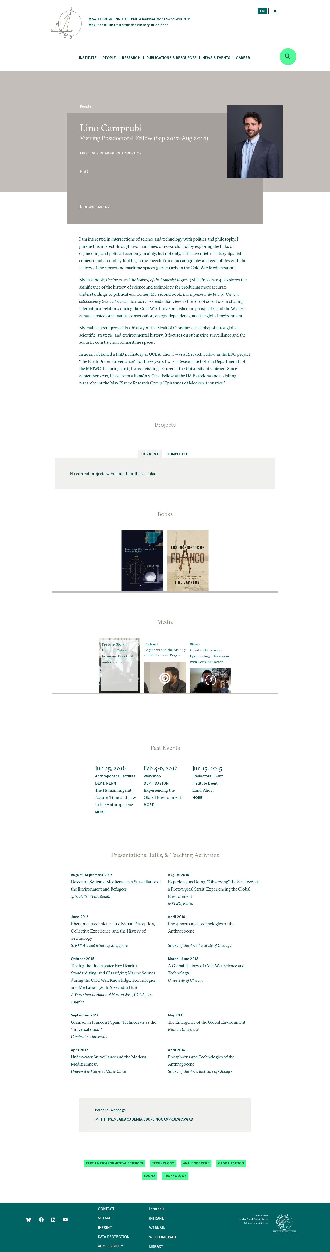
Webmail (157, 1227)
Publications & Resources (171, 57)
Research (131, 57)
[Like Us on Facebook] (42, 1219)
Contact (106, 1208)
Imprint (105, 1227)
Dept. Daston (156, 782)
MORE (100, 811)
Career (243, 57)
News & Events (216, 57)
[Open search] (288, 56)
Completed (177, 453)
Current (150, 453)
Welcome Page (163, 1236)
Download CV (94, 206)
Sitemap (105, 1217)
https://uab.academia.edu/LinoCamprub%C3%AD (147, 1119)
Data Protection (114, 1236)
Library (156, 1246)
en (262, 10)
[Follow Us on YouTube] (65, 1219)
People (109, 57)
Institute (88, 57)
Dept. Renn (105, 782)
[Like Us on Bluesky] (28, 1219)
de (274, 10)
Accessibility (110, 1245)
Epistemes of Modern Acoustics (110, 152)
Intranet (157, 1218)
